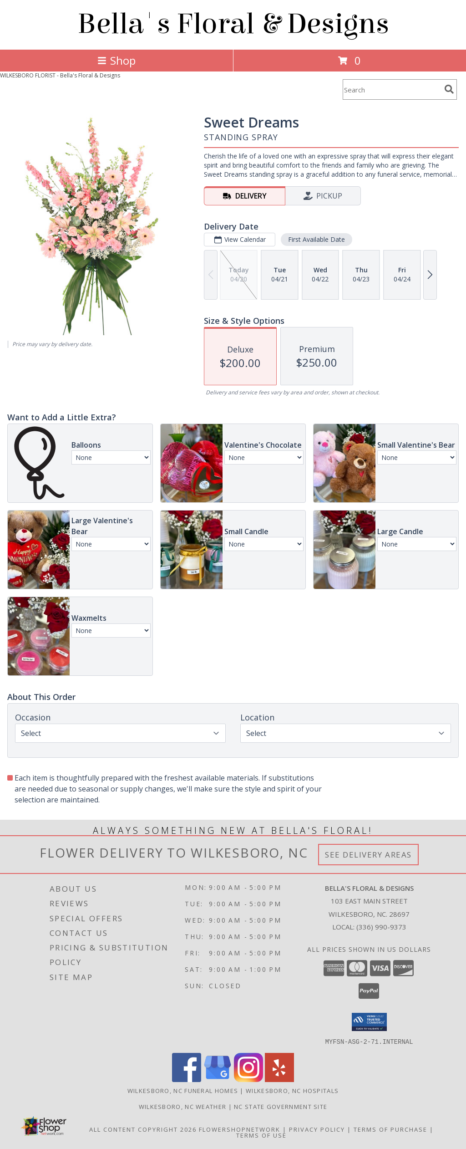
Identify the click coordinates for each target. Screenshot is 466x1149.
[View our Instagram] (248, 1079)
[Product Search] (392, 89)
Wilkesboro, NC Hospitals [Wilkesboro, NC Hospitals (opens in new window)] (292, 1090)
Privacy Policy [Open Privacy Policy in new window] (317, 1129)
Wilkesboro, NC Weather (183, 1106)
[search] (449, 89)
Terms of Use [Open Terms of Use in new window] (261, 1135)
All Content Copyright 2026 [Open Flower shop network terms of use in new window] (143, 1129)
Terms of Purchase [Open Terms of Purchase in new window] (390, 1129)
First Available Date (316, 239)
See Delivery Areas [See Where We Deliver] (368, 854)
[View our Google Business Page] (217, 1079)
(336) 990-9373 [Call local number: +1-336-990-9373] (381, 926)
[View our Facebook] (186, 1079)
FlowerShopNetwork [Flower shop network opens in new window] (239, 1129)
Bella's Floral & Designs (233, 24)
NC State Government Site (280, 1106)
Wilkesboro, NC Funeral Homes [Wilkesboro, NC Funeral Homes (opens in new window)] (182, 1090)
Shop (116, 60)
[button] (369, 1022)
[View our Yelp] (279, 1079)
